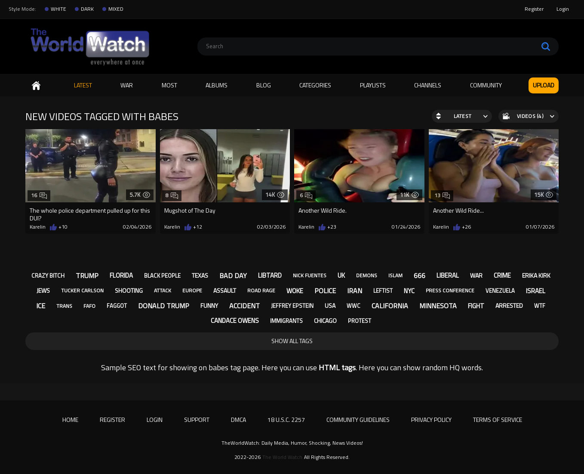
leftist (383, 290)
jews (43, 290)
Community (486, 85)
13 (442, 195)
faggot (117, 305)
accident (244, 306)
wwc (353, 305)
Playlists (373, 85)
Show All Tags (292, 340)
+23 (331, 227)
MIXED (115, 9)
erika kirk (536, 275)
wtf (539, 305)
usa (330, 305)
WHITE (58, 9)
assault (224, 290)
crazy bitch (48, 275)
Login (562, 9)
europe (192, 290)
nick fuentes (309, 275)
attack (162, 290)
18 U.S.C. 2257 (286, 419)
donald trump (163, 306)
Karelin (38, 227)
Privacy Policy (431, 419)
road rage (261, 290)
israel (535, 291)
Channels (427, 85)
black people (162, 275)
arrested (509, 305)
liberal (447, 275)
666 (419, 275)
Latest (83, 85)
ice (40, 306)
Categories (315, 85)
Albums (216, 85)
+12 (197, 227)
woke (294, 291)
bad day (233, 275)
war (476, 275)
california (390, 306)
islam (395, 275)
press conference (450, 290)
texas (200, 275)
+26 (466, 227)
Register (534, 9)
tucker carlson (82, 290)
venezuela (500, 290)
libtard (270, 275)
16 (39, 195)
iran (354, 290)
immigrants (286, 320)
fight (476, 306)
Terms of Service (497, 419)
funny (209, 305)
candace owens (235, 320)
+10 (63, 227)
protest (359, 320)
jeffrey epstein (292, 305)
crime (502, 275)
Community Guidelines (358, 419)
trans (64, 306)
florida (121, 275)
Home (36, 85)
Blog (263, 85)
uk (341, 275)
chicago (325, 320)
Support (196, 419)
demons (366, 275)
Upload (543, 85)
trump (87, 275)
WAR (126, 85)
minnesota (438, 306)
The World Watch (282, 457)
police (325, 290)
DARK (87, 9)
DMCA (238, 419)
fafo (89, 306)
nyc (409, 291)
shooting (129, 290)
